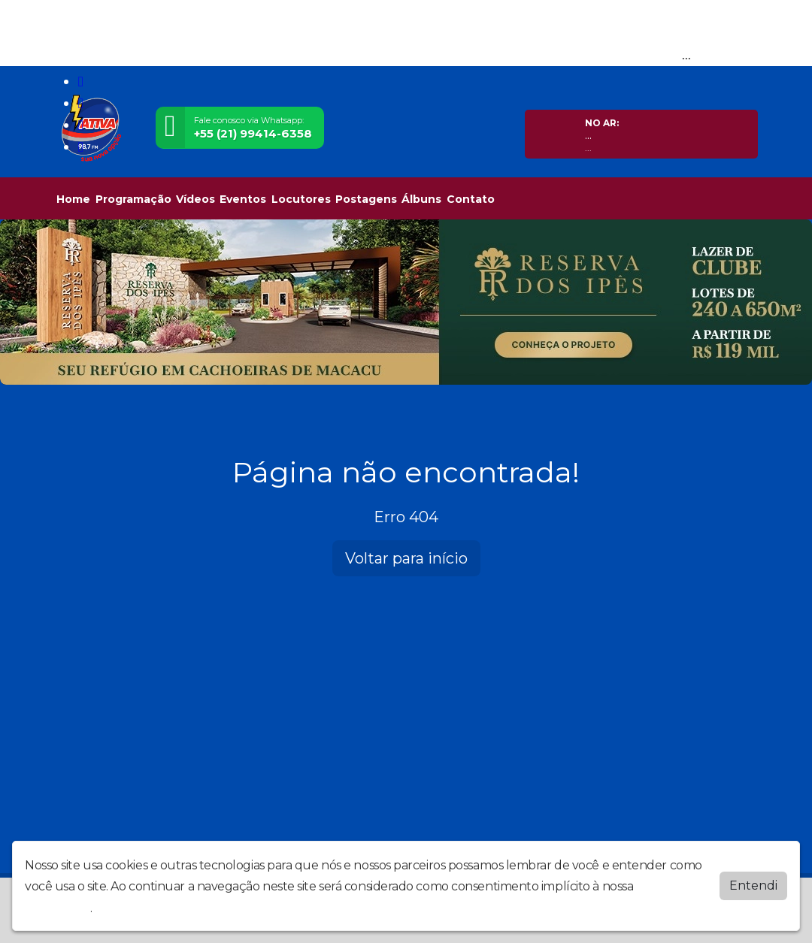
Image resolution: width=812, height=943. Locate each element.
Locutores (301, 199)
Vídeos (195, 199)
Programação (133, 199)
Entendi (753, 885)
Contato (471, 199)
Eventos (243, 199)
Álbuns (421, 199)
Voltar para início (406, 558)
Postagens (366, 199)
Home (73, 199)
